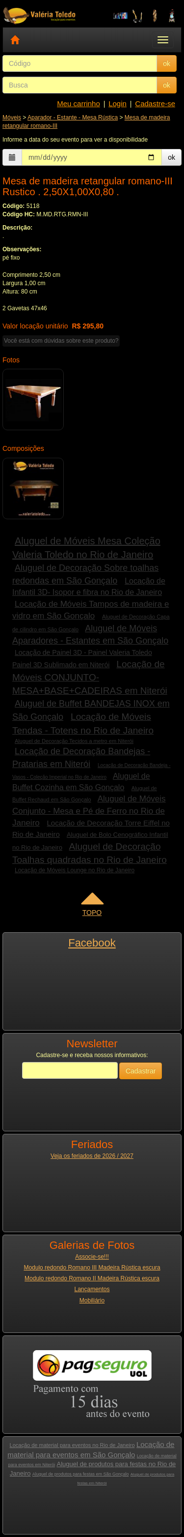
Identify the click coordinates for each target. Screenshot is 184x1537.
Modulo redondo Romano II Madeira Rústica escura (92, 1278)
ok (166, 63)
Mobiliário (92, 1300)
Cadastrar (141, 1071)
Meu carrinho (78, 103)
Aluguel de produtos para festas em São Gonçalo (80, 1474)
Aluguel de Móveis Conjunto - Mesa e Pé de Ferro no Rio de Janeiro (89, 811)
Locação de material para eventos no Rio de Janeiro (72, 1445)
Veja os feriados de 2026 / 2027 (92, 1156)
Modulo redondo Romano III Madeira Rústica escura (92, 1267)
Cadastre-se (155, 103)
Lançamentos (91, 1289)
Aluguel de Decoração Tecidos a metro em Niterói (74, 741)
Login (117, 103)
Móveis (11, 117)
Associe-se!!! (92, 1256)
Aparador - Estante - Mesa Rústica (72, 117)
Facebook (92, 943)
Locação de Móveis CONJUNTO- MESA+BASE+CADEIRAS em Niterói (89, 677)
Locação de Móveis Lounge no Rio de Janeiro (74, 870)
